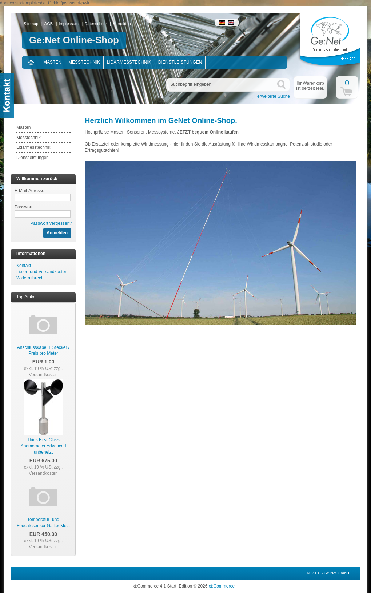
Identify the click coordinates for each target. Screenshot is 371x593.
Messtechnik (84, 62)
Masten (52, 62)
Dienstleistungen (180, 62)
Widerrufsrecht (30, 277)
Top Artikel (26, 296)
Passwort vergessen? (51, 223)
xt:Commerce (222, 586)
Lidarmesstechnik (129, 62)
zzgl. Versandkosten (46, 371)
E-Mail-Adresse (29, 190)
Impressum (69, 23)
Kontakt (23, 265)
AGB (48, 23)
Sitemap (31, 23)
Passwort (23, 207)
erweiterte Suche (273, 96)
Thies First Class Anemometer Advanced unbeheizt (43, 446)
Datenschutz (95, 23)
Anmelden (122, 23)
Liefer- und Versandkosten (41, 271)
